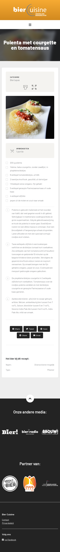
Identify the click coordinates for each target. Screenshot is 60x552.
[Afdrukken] (25, 87)
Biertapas (15, 80)
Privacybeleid (8, 523)
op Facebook (9, 539)
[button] (34, 87)
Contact (5, 519)
